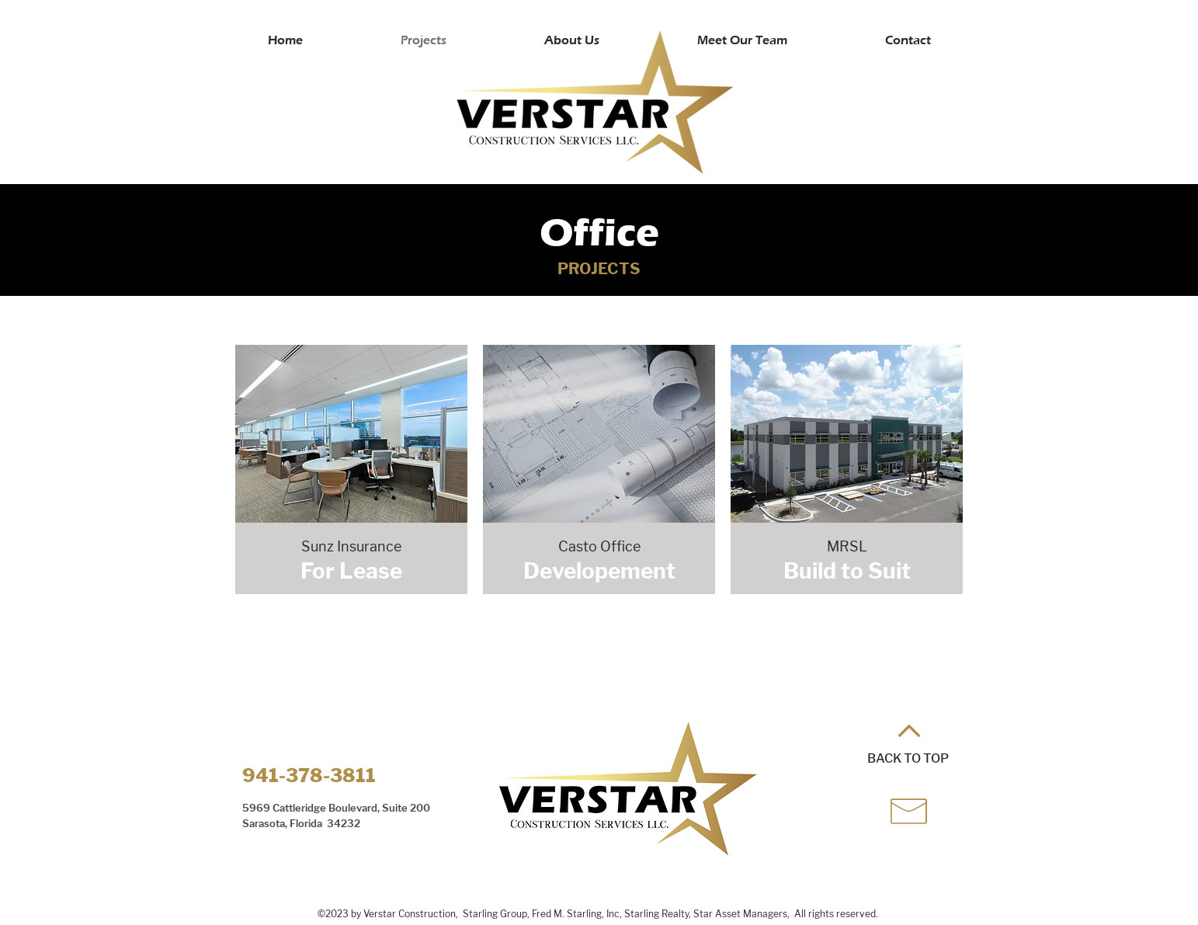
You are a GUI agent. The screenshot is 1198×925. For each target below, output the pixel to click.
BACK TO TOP (908, 758)
